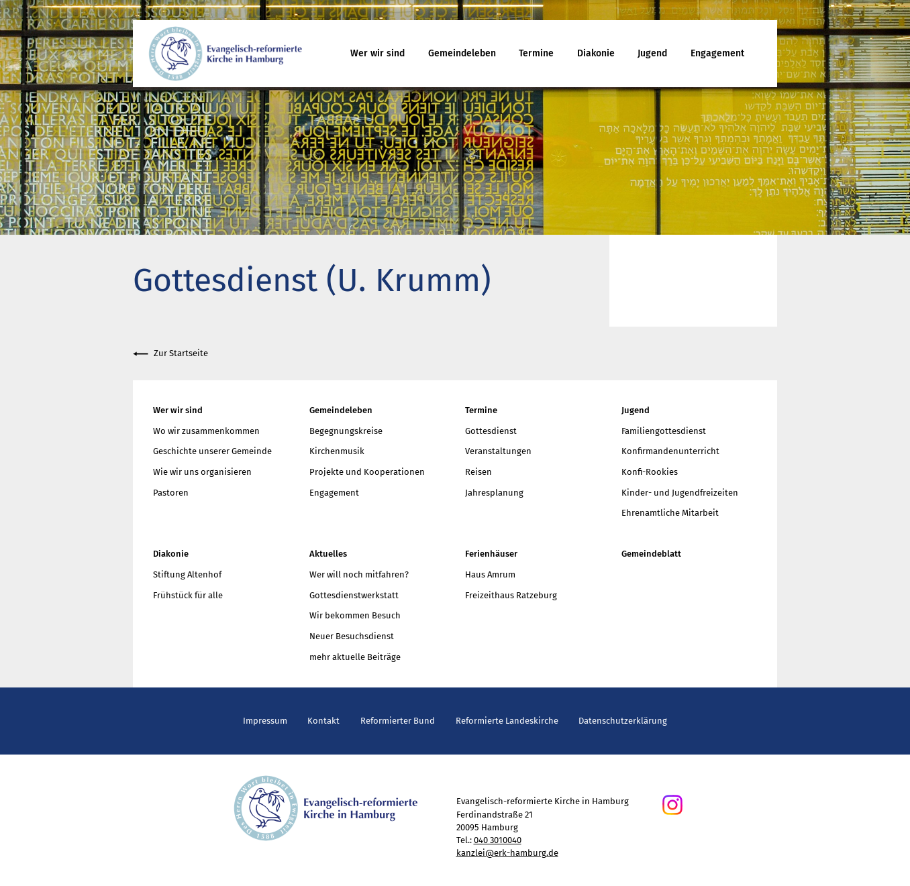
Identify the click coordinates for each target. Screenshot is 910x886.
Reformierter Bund (397, 721)
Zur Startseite (170, 353)
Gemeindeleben (462, 53)
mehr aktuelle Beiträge (355, 657)
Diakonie (596, 53)
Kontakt (323, 721)
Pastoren (171, 493)
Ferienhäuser (491, 554)
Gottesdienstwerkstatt (354, 595)
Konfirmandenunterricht (670, 451)
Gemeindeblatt (651, 554)
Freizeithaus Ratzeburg (511, 595)
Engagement (717, 53)
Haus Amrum (490, 574)
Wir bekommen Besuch (355, 615)
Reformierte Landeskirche (507, 721)
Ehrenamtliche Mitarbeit (670, 513)
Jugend (652, 53)
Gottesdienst (491, 431)
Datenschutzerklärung (622, 721)
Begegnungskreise (346, 431)
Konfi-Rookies (649, 472)
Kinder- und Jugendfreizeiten (679, 493)
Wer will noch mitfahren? (359, 574)
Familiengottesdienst (663, 431)
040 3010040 (497, 840)
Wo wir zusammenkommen (206, 431)
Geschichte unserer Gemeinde (212, 451)
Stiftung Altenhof (187, 574)
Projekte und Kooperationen (367, 472)
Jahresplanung (494, 493)
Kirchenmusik (336, 451)
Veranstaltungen (498, 451)
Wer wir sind (377, 53)
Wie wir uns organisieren (202, 472)
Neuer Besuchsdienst (351, 636)
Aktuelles (328, 554)
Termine (536, 53)
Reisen (478, 472)
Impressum (265, 721)
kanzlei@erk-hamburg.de (507, 853)
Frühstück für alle (188, 595)
